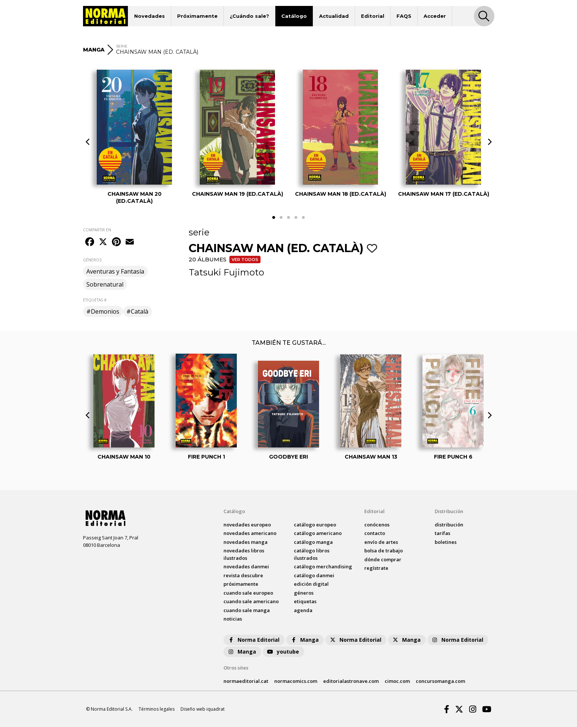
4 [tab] (296, 217)
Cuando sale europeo (248, 592)
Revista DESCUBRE (243, 575)
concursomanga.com (440, 681)
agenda (303, 610)
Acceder (435, 16)
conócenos (376, 524)
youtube (282, 651)
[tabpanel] (134, 136)
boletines (446, 542)
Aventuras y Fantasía (115, 271)
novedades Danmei (246, 566)
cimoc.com (397, 681)
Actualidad (334, 16)
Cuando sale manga (246, 610)
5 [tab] (303, 217)
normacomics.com (295, 681)
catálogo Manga (313, 542)
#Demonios (102, 311)
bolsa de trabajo (383, 550)
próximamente (240, 584)
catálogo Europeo (315, 524)
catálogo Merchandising (323, 566)
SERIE (121, 46)
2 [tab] (281, 217)
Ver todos (245, 259)
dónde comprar (382, 559)
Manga (304, 639)
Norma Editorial (253, 639)
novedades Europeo (247, 524)
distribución (449, 524)
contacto (374, 533)
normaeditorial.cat (245, 681)
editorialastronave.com (351, 681)
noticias (232, 618)
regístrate (376, 568)
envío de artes (381, 542)
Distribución (449, 511)
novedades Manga (245, 542)
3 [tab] (288, 217)
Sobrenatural (104, 284)
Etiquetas (305, 601)
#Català (137, 311)
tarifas (442, 533)
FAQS (404, 16)
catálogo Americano (318, 533)
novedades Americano (249, 533)
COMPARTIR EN (97, 229)
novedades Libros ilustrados (243, 554)
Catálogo (294, 16)
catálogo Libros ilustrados (311, 554)
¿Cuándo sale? (249, 16)
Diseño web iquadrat (202, 709)
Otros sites (235, 667)
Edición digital (311, 584)
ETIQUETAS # (94, 300)
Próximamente (197, 16)
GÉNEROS (92, 259)
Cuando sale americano (251, 601)
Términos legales (157, 709)
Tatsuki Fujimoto (226, 272)
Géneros (304, 592)
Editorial (372, 16)
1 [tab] (274, 217)
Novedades (149, 16)
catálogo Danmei (314, 575)
